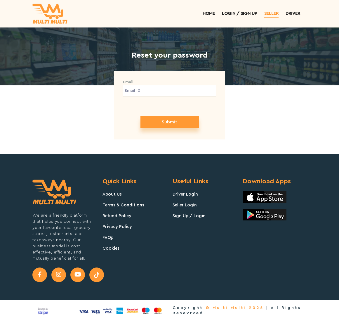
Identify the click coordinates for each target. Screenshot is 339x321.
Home (209, 13)
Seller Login (185, 205)
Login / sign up (239, 13)
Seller (271, 13)
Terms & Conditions (123, 205)
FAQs (107, 237)
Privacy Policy (117, 227)
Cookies (110, 248)
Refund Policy (116, 216)
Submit (169, 122)
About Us (112, 194)
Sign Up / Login (189, 216)
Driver (293, 13)
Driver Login (185, 194)
